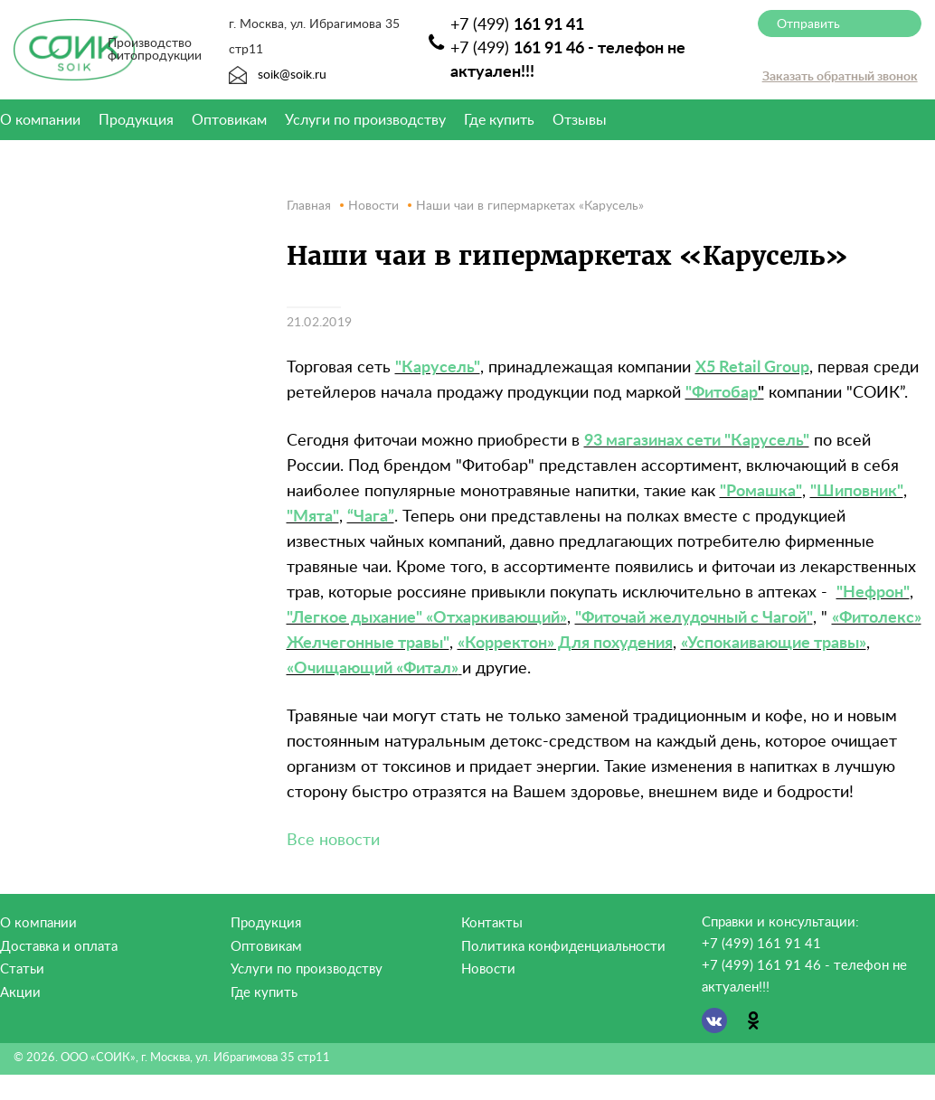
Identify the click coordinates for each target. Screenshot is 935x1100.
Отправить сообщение (810, 27)
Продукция (136, 120)
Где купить (499, 120)
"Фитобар (721, 393)
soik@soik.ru (277, 75)
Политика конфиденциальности (563, 947)
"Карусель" (437, 368)
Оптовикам (229, 120)
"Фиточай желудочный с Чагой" (694, 618)
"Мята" (313, 517)
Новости (488, 969)
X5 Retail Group (752, 368)
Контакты (492, 923)
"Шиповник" (856, 492)
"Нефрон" (873, 593)
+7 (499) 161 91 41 (761, 944)
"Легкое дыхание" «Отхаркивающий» (427, 618)
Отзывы (579, 120)
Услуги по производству (365, 120)
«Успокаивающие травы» (773, 643)
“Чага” (370, 517)
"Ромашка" (761, 492)
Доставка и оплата (59, 947)
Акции (20, 993)
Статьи (22, 969)
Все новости (333, 840)
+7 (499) (517, 25)
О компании (38, 923)
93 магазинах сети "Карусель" (696, 441)
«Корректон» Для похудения (565, 643)
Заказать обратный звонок (840, 77)
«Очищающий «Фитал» (372, 669)
